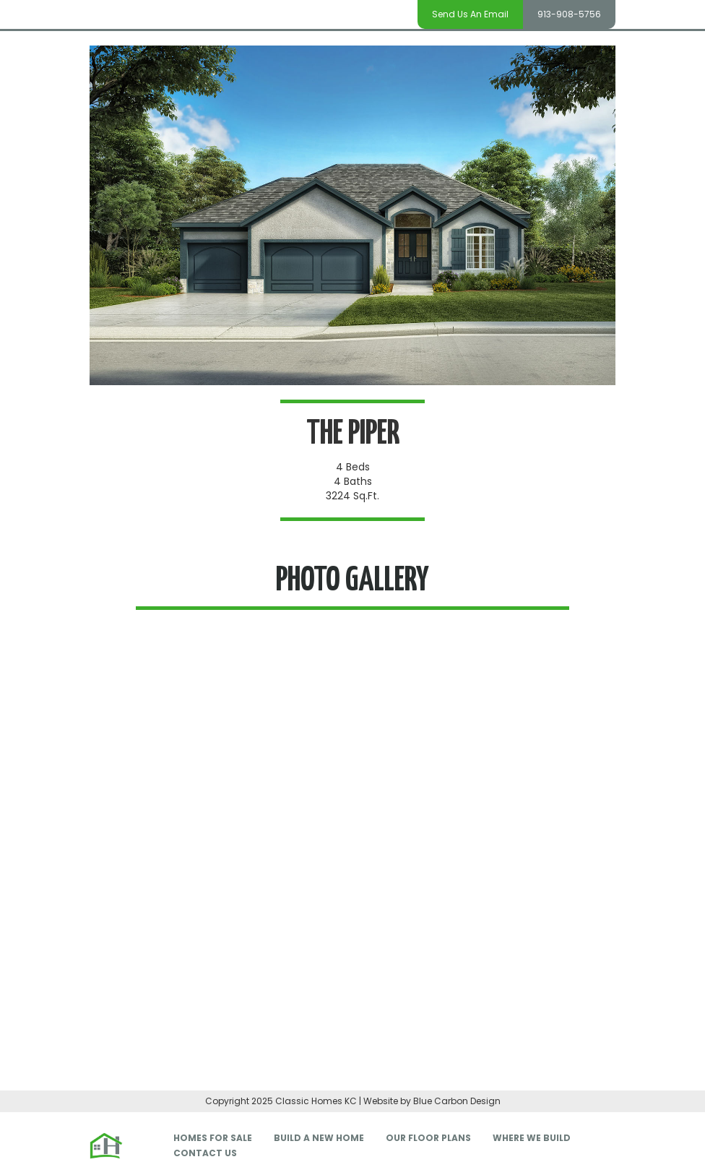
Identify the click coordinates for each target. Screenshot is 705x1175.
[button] (118, 870)
